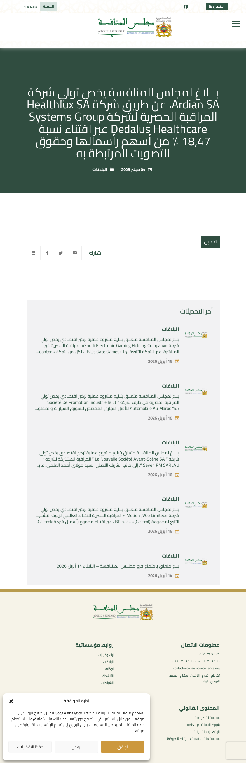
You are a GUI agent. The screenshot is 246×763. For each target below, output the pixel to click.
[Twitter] (61, 253)
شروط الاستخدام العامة (203, 724)
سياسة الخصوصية (207, 717)
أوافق (122, 747)
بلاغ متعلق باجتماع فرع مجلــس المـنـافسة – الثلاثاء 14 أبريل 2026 (118, 576)
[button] (11, 701)
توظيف (109, 668)
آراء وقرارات (106, 654)
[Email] (75, 253)
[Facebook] (47, 253)
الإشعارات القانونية (207, 731)
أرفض (76, 747)
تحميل (210, 241)
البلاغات (99, 169)
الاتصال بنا (217, 6)
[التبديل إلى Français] (30, 6)
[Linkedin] (34, 253)
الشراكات (107, 682)
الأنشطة (108, 675)
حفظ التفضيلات (30, 747)
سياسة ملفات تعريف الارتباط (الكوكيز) (193, 738)
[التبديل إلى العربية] (48, 6)
